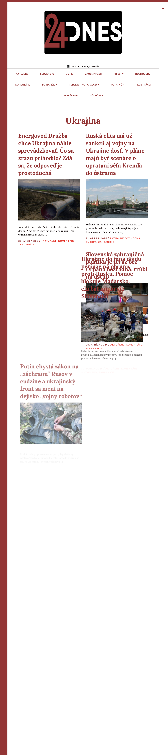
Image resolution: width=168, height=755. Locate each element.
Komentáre (22, 84)
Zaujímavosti (93, 74)
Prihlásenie (70, 95)
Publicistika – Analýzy (84, 84)
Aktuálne (22, 74)
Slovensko (47, 74)
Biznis (69, 74)
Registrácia (143, 84)
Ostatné (117, 84)
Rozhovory (142, 74)
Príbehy (119, 74)
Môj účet (96, 95)
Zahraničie (49, 84)
